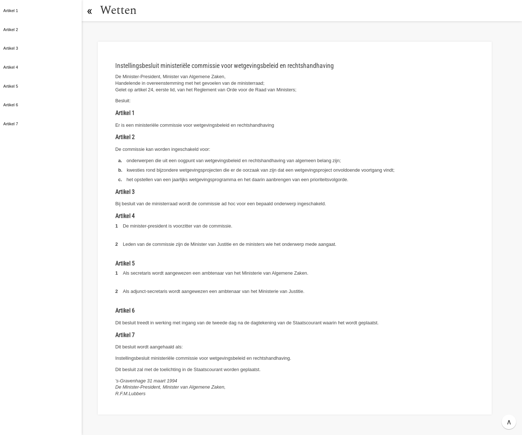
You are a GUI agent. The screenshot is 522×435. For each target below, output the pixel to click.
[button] (89, 10)
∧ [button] (509, 422)
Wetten (118, 10)
